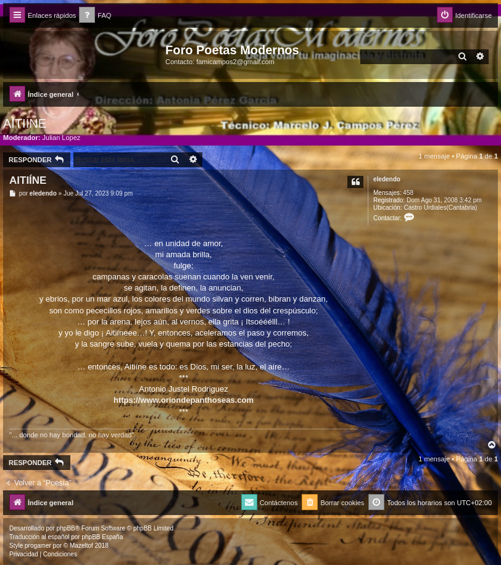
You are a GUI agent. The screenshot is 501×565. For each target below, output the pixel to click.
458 (408, 192)
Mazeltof (81, 545)
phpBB (66, 528)
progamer (38, 545)
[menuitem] (95, 16)
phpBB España (102, 537)
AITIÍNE (24, 123)
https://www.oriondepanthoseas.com (184, 400)
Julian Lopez (62, 137)
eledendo (386, 179)
